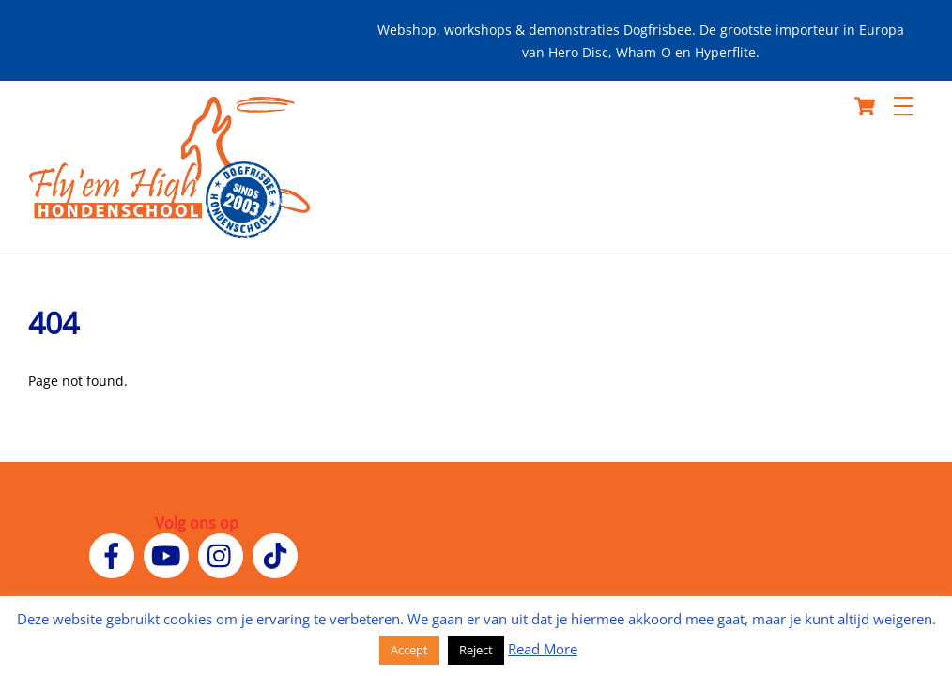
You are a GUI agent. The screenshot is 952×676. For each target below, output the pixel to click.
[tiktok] (278, 553)
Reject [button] (476, 649)
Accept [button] (409, 649)
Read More (542, 648)
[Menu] (903, 106)
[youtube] (169, 553)
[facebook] (115, 553)
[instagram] (224, 553)
